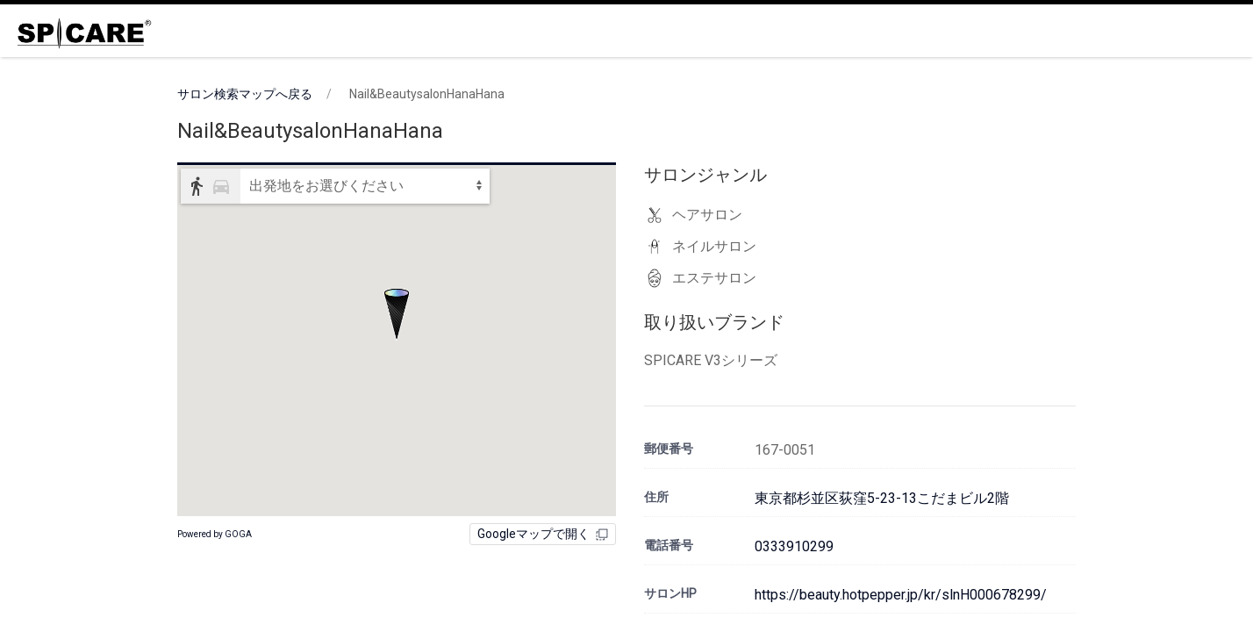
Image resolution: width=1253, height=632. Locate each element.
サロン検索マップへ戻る (244, 94)
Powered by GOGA (214, 534)
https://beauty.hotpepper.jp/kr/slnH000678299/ (901, 594)
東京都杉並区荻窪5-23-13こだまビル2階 (882, 498)
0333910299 (794, 546)
